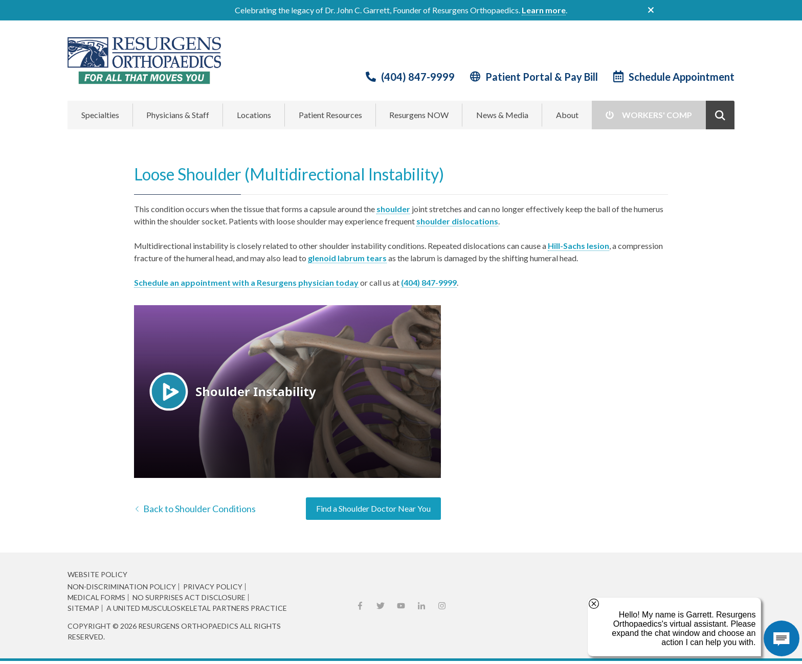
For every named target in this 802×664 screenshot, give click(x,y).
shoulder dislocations (457, 221)
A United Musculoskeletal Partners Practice (196, 608)
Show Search (720, 115)
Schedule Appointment (681, 77)
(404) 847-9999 (418, 77)
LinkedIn (421, 606)
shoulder (393, 209)
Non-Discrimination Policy (122, 586)
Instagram (442, 606)
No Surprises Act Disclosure (189, 597)
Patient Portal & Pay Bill (541, 77)
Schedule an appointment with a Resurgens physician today (246, 282)
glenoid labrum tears (347, 258)
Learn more (544, 10)
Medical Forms (96, 597)
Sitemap (83, 608)
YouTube (401, 606)
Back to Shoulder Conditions (199, 508)
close (651, 10)
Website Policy (97, 574)
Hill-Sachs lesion (578, 245)
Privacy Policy (212, 586)
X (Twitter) (380, 606)
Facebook (360, 606)
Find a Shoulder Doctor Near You (373, 508)
